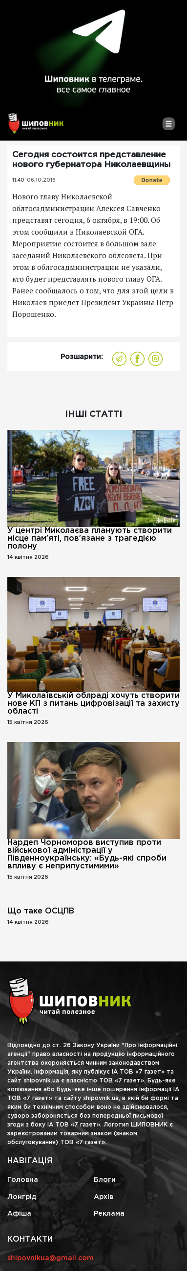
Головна (22, 1180)
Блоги (105, 1180)
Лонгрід (21, 1197)
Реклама (109, 1214)
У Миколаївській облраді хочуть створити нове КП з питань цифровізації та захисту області (93, 703)
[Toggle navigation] (169, 127)
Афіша (19, 1214)
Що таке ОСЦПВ (40, 911)
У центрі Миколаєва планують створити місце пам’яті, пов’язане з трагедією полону (89, 538)
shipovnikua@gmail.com (50, 1258)
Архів (103, 1197)
